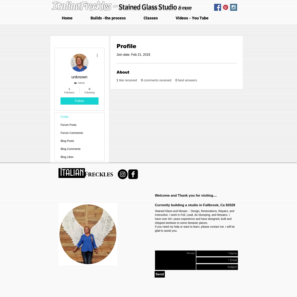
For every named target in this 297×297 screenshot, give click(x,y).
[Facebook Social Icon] (217, 7)
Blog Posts (67, 140)
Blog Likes (67, 157)
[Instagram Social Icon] (233, 7)
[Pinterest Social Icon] (225, 7)
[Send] (160, 274)
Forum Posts (69, 124)
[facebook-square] (133, 174)
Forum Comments (72, 132)
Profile (65, 116)
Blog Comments (71, 149)
